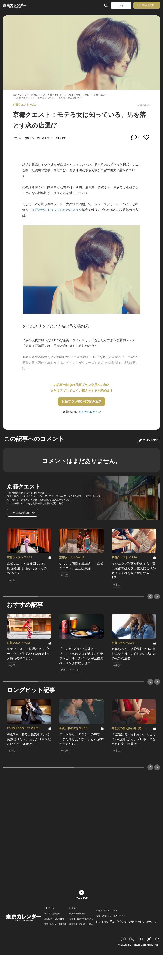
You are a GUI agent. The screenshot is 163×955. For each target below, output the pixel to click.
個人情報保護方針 (77, 914)
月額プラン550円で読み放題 (81, 401)
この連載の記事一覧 (22, 512)
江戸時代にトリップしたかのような (57, 209)
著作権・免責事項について (81, 919)
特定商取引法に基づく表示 (81, 924)
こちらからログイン (88, 411)
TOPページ (49, 908)
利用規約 (73, 908)
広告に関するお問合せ (54, 919)
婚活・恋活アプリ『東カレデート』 (111, 916)
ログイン (121, 5)
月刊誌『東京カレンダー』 (107, 911)
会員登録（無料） (147, 5)
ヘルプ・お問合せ (52, 914)
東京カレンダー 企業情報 (55, 924)
